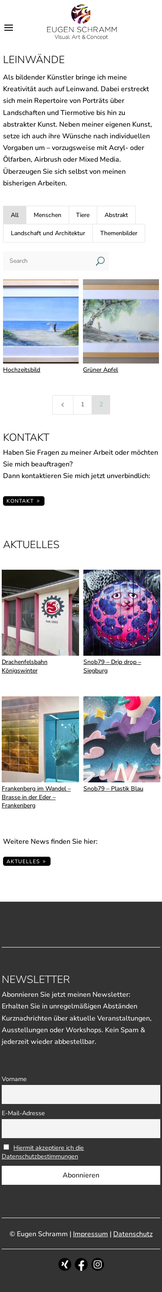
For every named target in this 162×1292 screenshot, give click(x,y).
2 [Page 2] (101, 404)
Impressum (90, 1234)
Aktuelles (23, 861)
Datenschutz (132, 1234)
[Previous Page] (63, 405)
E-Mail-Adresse (23, 1113)
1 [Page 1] (82, 404)
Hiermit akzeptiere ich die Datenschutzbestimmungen (43, 1152)
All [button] (15, 215)
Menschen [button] (47, 215)
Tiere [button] (82, 215)
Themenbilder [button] (118, 233)
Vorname (14, 1079)
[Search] (47, 261)
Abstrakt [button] (116, 215)
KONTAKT (20, 501)
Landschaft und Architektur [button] (48, 233)
